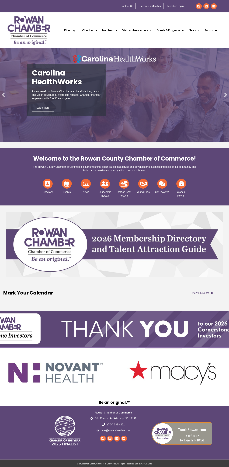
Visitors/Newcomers (135, 30)
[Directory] (47, 185)
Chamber (88, 30)
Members (108, 30)
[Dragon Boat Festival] (124, 187)
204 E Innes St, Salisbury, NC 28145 (115, 418)
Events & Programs (168, 30)
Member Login (175, 6)
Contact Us (127, 6)
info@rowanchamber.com (116, 430)
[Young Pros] (143, 185)
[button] (3, 94)
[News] (85, 185)
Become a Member (150, 6)
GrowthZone (146, 464)
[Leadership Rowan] (105, 187)
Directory (70, 30)
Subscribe (211, 30)
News (192, 30)
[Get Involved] (162, 185)
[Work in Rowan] (181, 187)
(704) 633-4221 (116, 424)
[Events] (66, 185)
